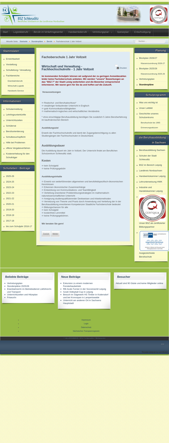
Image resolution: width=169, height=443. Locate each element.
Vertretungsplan (100, 32)
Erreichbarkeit (13, 59)
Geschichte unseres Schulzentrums (149, 115)
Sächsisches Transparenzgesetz (86, 331)
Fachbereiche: (13, 75)
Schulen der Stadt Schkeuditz (148, 157)
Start (5, 32)
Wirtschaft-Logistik (16, 86)
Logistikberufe (20, 32)
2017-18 (10, 220)
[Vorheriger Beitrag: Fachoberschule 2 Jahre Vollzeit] (46, 234)
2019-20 (10, 209)
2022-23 (10, 193)
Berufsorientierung (15, 131)
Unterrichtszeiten (14, 120)
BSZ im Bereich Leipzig (150, 165)
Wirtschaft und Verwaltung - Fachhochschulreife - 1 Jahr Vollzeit (68, 68)
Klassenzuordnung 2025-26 (153, 74)
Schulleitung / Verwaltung (18, 70)
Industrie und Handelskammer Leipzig (151, 189)
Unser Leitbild (146, 108)
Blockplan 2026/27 (148, 58)
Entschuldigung (142, 32)
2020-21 (10, 204)
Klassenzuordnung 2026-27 (153, 63)
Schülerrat (11, 126)
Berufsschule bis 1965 (150, 122)
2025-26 (10, 176)
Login (86, 324)
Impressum (86, 320)
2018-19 (10, 215)
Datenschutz (86, 327)
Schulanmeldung (14, 109)
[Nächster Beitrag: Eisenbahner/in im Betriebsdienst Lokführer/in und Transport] (55, 234)
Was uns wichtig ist (148, 102)
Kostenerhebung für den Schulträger (18, 155)
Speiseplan (123, 32)
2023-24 (10, 187)
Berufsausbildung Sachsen (152, 150)
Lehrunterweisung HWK (150, 181)
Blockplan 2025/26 (148, 68)
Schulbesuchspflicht (15, 137)
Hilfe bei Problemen (15, 142)
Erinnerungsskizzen (149, 127)
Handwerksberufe (77, 32)
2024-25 (10, 181)
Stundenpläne (146, 84)
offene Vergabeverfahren (18, 148)
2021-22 (10, 198)
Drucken (123, 68)
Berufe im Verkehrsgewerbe (48, 32)
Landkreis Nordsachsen (150, 170)
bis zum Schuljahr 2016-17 (19, 226)
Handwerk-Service (16, 91)
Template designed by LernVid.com (155, 352)
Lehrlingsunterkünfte (16, 114)
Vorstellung (11, 64)
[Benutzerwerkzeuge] (116, 66)
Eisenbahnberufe (15, 81)
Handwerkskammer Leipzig (152, 176)
